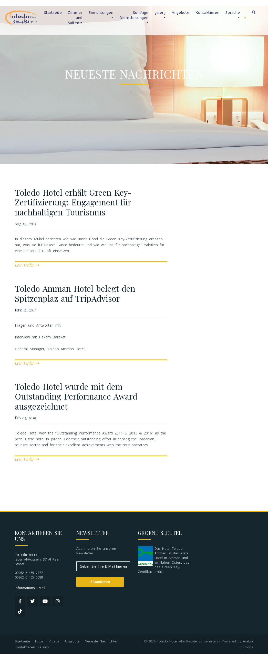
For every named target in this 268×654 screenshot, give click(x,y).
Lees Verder (27, 265)
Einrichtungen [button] (100, 12)
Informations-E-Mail (30, 587)
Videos (54, 641)
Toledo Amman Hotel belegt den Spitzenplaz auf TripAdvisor (75, 293)
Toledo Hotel (167, 641)
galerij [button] (160, 12)
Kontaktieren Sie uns (32, 647)
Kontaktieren (207, 12)
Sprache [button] (232, 12)
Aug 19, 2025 (25, 223)
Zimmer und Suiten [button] (75, 17)
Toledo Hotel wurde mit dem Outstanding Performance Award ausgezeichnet (76, 396)
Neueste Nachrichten (101, 641)
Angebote (180, 12)
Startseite (53, 12)
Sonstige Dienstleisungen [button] (133, 15)
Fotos (39, 641)
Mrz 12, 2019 (26, 310)
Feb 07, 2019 (25, 417)
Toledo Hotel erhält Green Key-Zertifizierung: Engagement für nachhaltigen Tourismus (73, 202)
